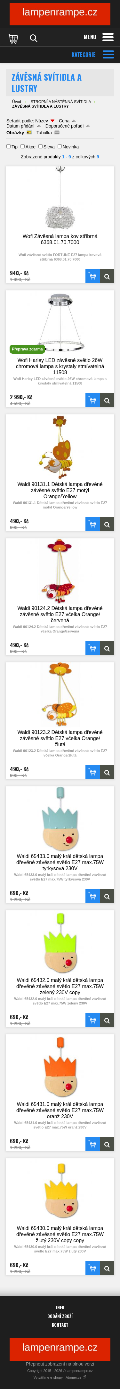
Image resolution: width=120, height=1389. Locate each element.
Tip (15, 146)
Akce (31, 146)
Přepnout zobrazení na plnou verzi (60, 1364)
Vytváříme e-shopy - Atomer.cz (60, 1377)
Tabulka (44, 132)
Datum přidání (20, 125)
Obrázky (15, 132)
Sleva (49, 146)
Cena (64, 120)
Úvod (16, 102)
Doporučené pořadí (64, 125)
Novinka (71, 146)
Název (41, 120)
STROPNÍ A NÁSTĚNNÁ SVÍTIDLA (61, 102)
